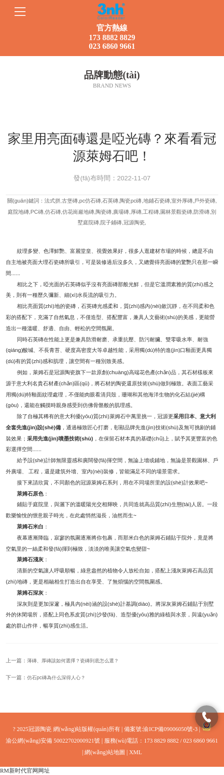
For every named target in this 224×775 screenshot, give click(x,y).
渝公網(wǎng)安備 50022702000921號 (53, 740)
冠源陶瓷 (64, 372)
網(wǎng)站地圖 (104, 752)
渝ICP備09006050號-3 (170, 729)
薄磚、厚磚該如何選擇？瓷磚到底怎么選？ (73, 660)
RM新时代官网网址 (25, 770)
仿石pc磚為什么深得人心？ (56, 677)
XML (135, 752)
